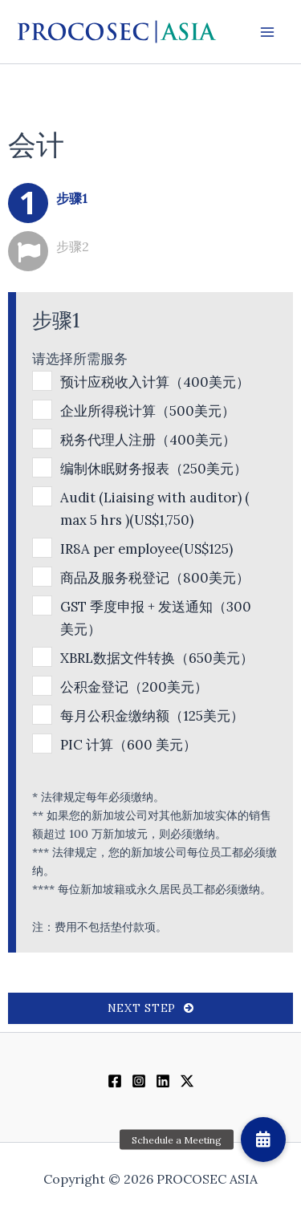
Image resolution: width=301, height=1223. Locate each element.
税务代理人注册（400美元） (148, 440)
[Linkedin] (163, 1081)
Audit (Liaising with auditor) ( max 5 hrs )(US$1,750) (155, 509)
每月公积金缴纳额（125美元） (152, 716)
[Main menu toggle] (267, 32)
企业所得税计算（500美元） (147, 411)
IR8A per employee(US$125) (146, 549)
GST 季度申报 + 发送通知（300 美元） (155, 618)
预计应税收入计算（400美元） (155, 382)
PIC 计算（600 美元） (128, 745)
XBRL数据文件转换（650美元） (157, 658)
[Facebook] (115, 1081)
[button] (263, 1139)
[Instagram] (139, 1081)
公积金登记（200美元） (134, 687)
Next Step (150, 1008)
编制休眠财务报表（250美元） (153, 468)
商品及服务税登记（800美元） (155, 578)
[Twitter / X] (187, 1081)
